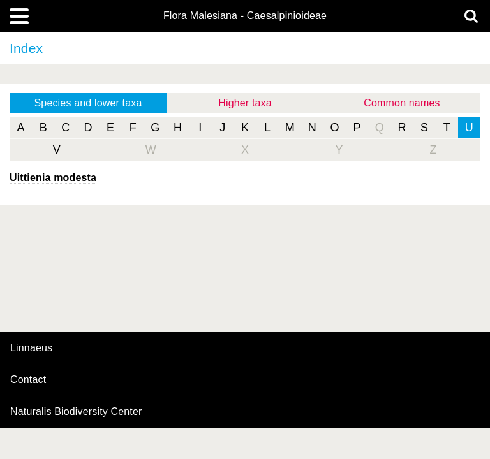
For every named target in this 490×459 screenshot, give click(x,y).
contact (28, 379)
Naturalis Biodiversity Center (76, 412)
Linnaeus (31, 348)
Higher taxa (245, 103)
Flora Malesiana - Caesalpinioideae (245, 16)
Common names (402, 103)
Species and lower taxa (88, 103)
